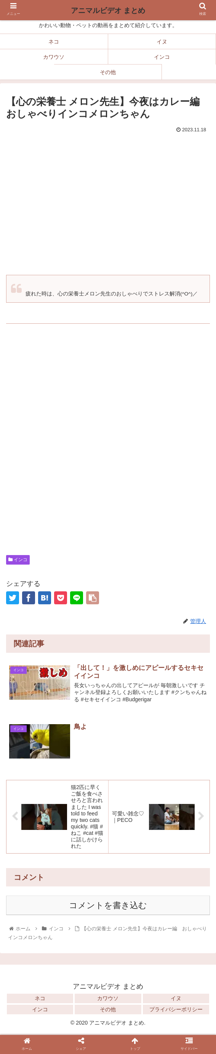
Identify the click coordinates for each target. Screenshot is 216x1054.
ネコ (40, 999)
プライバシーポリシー (176, 1010)
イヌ (176, 999)
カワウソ (107, 999)
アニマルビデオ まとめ (108, 10)
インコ (17, 559)
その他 (108, 1010)
